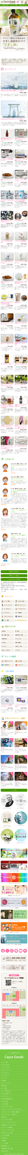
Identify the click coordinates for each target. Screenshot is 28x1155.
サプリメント (5, 1077)
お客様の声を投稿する (14, 571)
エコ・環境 (4, 1088)
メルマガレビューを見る (14, 579)
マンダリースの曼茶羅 (7, 1127)
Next (25, 30)
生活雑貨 (4, 1080)
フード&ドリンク (6, 1075)
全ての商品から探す (5, 5)
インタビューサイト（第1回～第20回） (11, 1112)
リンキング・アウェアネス (8, 1130)
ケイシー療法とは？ (6, 1091)
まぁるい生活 (5, 1101)
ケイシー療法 (5, 1062)
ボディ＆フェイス (6, 1070)
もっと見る (14, 790)
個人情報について (6, 1145)
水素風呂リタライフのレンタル (9, 1125)
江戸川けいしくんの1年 (7, 1132)
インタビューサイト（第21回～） (9, 1114)
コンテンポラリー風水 (7, 1119)
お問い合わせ (5, 1151)
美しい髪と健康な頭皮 (7, 1098)
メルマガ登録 (5, 1104)
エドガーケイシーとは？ (7, 1106)
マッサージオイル (6, 1067)
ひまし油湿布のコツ (6, 1093)
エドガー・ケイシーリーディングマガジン (12, 1109)
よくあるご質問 (5, 1135)
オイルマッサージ (6, 1096)
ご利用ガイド (5, 1138)
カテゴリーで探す (14, 5)
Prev (3, 30)
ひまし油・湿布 (5, 1064)
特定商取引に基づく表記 (7, 1148)
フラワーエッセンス (6, 1083)
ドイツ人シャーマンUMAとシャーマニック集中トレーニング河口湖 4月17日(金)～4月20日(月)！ (14, 8)
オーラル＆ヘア (5, 1072)
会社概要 (4, 1140)
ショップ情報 (5, 1143)
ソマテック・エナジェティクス (9, 1122)
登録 (12, 836)
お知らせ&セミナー (23, 5)
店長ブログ (4, 1117)
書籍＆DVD (4, 1085)
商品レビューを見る (14, 575)
